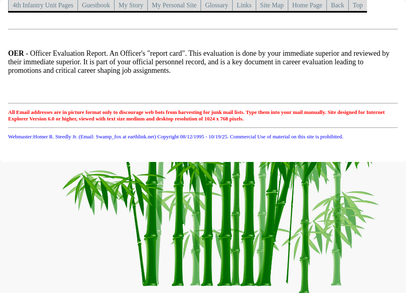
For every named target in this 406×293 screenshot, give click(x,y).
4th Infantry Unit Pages (43, 5)
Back (337, 5)
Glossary (216, 5)
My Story (131, 5)
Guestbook (96, 5)
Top (358, 5)
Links (244, 5)
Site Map (272, 5)
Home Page (307, 5)
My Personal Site (174, 5)
